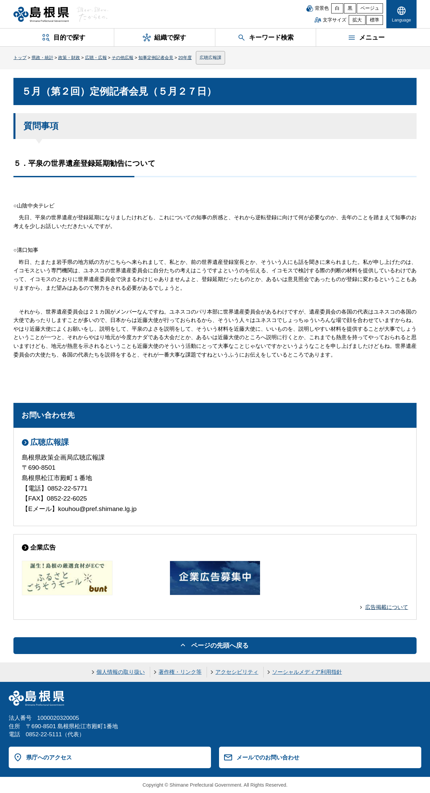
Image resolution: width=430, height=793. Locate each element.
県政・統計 (42, 57)
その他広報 (122, 57)
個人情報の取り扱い (120, 672)
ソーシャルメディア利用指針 (307, 672)
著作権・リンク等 (180, 672)
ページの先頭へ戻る (220, 645)
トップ (20, 57)
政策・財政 (69, 57)
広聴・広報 (96, 57)
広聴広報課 (210, 57)
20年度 (185, 57)
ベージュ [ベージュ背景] (369, 8)
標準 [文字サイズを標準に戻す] (374, 19)
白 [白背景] (337, 8)
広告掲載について (386, 607)
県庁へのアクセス (49, 757)
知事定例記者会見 (155, 57)
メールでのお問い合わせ (267, 757)
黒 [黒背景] (350, 8)
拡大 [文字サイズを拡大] (357, 19)
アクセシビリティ (236, 672)
